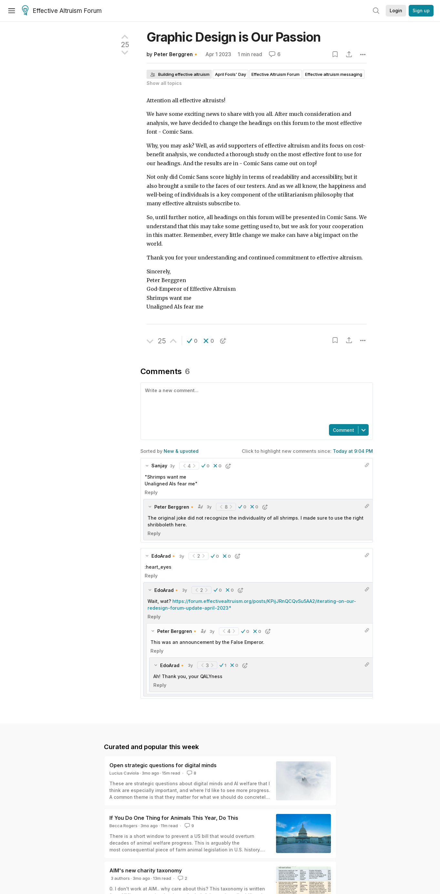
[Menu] (11, 10)
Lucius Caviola (124, 773)
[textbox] (255, 403)
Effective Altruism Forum (62, 11)
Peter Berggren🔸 (176, 54)
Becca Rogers (123, 825)
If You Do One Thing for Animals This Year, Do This (173, 818)
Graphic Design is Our (234, 37)
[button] (192, 341)
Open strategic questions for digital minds (163, 765)
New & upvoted (181, 451)
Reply (151, 492)
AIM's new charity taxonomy (145, 870)
